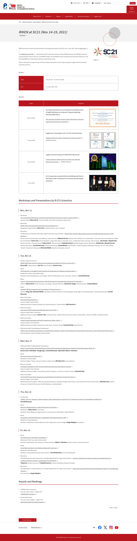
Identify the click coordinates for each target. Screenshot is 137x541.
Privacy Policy (23, 527)
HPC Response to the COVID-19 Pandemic (34, 437)
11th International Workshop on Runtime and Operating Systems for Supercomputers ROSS (49, 218)
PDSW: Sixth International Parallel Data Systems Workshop (39, 226)
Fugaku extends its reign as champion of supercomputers (64, 138)
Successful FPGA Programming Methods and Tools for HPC (39, 310)
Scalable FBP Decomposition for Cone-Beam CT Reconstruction (41, 289)
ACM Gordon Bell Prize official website (33, 502)
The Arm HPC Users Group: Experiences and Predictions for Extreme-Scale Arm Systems (48, 377)
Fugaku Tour (98, 16)
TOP (20, 22)
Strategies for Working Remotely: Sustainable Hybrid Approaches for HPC (44, 418)
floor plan (84, 48)
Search (132, 3)
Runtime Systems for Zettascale (31, 356)
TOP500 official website (28, 494)
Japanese (22, 35)
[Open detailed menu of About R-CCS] (37, 16)
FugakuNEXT (69, 16)
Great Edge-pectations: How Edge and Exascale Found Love (39, 448)
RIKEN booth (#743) (28, 54)
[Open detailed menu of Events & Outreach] (83, 16)
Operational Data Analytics (29, 300)
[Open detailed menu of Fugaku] (58, 16)
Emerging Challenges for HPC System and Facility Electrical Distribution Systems (46, 366)
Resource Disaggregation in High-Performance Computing (39, 407)
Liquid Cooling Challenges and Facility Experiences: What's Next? (41, 320)
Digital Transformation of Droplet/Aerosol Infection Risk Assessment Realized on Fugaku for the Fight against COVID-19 (58, 348)
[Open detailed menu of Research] (48, 16)
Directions (75, 3)
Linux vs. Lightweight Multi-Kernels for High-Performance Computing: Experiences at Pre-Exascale (51, 281)
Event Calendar (37, 22)
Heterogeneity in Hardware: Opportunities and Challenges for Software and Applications (48, 271)
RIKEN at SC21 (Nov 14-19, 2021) (50, 22)
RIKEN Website (36, 527)
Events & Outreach (27, 22)
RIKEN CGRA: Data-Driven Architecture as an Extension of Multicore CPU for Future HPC (48, 263)
